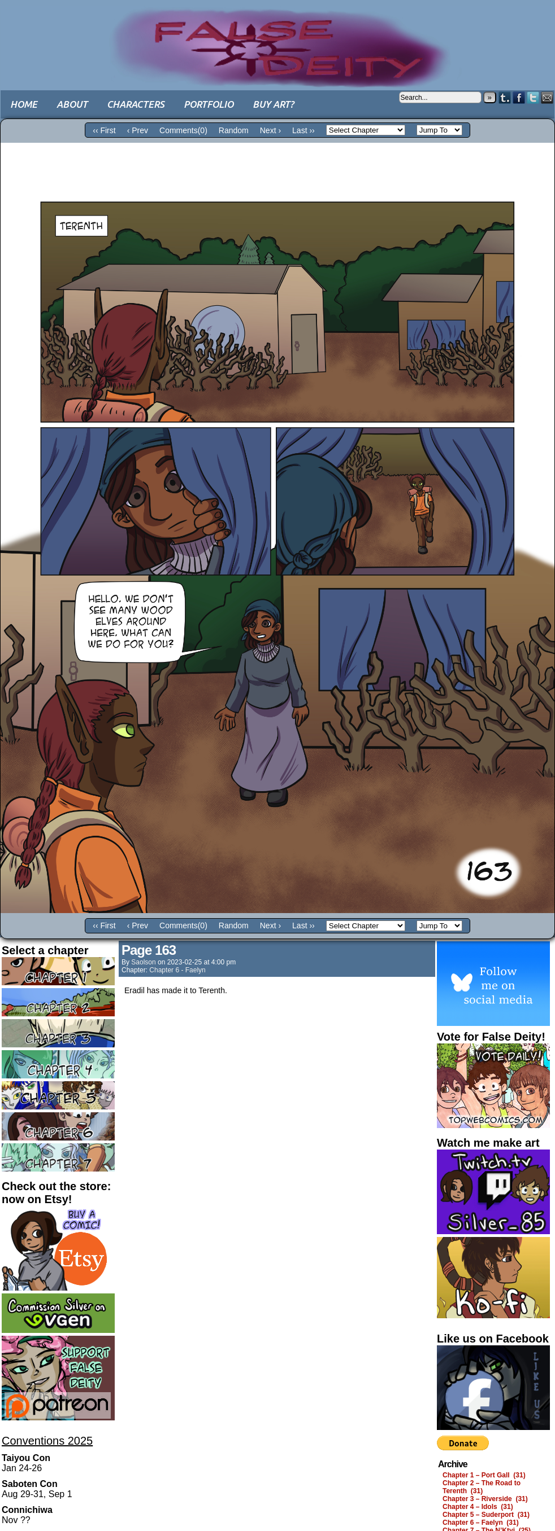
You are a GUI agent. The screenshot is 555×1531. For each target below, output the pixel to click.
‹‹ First (104, 130)
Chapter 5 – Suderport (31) (486, 1515)
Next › (270, 130)
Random (234, 130)
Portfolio (208, 104)
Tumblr (505, 97)
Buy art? (273, 104)
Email (547, 97)
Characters (135, 104)
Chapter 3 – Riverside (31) (485, 1499)
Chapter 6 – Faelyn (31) (481, 1522)
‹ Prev (137, 130)
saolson (143, 962)
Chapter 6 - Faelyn (177, 970)
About (72, 104)
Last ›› (303, 130)
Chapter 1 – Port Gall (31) (484, 1475)
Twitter (533, 97)
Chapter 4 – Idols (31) (478, 1507)
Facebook (519, 97)
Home (23, 104)
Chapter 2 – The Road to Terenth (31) (482, 1487)
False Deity (277, 37)
